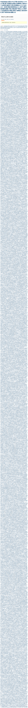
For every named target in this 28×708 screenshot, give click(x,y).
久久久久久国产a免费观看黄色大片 (18, 673)
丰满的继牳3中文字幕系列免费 (20, 307)
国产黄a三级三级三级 (4, 317)
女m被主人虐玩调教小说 (23, 152)
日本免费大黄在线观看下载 (4, 602)
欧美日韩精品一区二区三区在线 (17, 225)
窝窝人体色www (21, 655)
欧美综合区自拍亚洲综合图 (17, 315)
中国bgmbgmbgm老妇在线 (8, 173)
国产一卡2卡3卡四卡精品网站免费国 (6, 39)
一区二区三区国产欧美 (15, 671)
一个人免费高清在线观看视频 (9, 42)
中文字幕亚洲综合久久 (12, 499)
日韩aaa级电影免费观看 (14, 391)
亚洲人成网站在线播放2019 (19, 506)
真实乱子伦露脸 (11, 232)
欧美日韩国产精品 (14, 46)
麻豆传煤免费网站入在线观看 (12, 429)
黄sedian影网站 (18, 686)
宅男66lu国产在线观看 (13, 170)
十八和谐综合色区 (9, 538)
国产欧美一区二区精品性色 (20, 97)
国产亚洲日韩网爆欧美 (8, 47)
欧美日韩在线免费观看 (23, 116)
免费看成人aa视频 (16, 519)
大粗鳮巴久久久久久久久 (20, 349)
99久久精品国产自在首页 (21, 702)
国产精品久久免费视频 (21, 120)
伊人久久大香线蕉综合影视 (21, 267)
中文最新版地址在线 (23, 264)
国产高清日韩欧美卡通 (5, 83)
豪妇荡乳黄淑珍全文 (18, 202)
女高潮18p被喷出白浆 (23, 139)
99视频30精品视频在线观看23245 (14, 209)
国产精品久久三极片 (24, 686)
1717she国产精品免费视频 (11, 447)
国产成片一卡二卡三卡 (3, 678)
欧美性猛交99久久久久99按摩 (17, 140)
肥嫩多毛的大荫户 (8, 399)
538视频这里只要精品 (8, 57)
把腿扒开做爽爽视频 (12, 52)
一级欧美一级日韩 (5, 334)
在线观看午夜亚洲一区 (12, 307)
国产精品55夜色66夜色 (6, 679)
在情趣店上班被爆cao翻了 (7, 192)
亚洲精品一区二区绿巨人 (20, 376)
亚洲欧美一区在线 (8, 360)
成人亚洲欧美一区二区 (19, 338)
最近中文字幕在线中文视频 (18, 256)
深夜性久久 (13, 560)
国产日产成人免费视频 (20, 641)
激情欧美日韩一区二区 (3, 363)
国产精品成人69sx (7, 326)
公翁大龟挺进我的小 (14, 667)
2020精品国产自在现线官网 (20, 359)
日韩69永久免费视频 (4, 443)
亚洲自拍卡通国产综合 (11, 606)
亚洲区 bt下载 (21, 55)
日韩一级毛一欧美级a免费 (5, 141)
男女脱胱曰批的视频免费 (15, 134)
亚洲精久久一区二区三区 (15, 114)
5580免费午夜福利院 (13, 195)
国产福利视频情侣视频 (17, 350)
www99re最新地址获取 (14, 590)
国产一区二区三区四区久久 (5, 563)
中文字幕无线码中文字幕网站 (6, 638)
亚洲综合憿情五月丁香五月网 (11, 506)
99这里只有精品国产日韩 (14, 581)
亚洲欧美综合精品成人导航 (23, 587)
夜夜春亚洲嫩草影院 (11, 317)
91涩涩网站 (25, 323)
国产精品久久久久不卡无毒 (8, 453)
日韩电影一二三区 (18, 240)
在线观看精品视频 (14, 424)
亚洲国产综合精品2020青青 (11, 389)
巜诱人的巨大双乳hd (11, 353)
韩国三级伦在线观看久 (21, 128)
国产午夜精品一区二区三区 (7, 314)
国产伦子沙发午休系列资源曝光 (10, 248)
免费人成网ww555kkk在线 (8, 122)
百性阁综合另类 (3, 316)
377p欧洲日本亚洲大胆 (23, 43)
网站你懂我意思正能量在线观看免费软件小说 (12, 707)
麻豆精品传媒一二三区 (16, 599)
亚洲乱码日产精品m (6, 267)
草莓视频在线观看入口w (12, 374)
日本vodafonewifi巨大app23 (20, 345)
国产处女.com (7, 179)
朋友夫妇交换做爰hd (12, 520)
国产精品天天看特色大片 (7, 566)
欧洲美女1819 (6, 574)
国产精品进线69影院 (14, 610)
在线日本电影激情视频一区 (14, 339)
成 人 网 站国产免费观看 (23, 147)
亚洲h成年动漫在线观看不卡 (15, 280)
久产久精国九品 (24, 650)
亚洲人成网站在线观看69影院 (4, 49)
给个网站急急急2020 (19, 495)
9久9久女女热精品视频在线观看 (9, 533)
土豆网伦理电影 (7, 214)
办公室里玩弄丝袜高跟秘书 (16, 633)
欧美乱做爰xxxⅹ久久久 (10, 210)
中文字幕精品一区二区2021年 (18, 426)
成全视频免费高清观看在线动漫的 (6, 149)
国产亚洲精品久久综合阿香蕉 (9, 467)
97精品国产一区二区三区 (6, 146)
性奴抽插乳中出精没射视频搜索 (12, 251)
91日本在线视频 (4, 247)
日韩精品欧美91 (16, 344)
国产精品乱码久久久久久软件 (9, 152)
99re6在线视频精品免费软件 (11, 333)
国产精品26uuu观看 (16, 152)
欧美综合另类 (12, 127)
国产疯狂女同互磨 (16, 403)
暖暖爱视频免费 (6, 702)
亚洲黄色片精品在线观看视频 (14, 181)
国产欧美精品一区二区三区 (14, 72)
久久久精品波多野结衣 (5, 403)
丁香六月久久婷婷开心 (15, 122)
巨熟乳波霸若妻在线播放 (5, 38)
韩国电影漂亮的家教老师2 (11, 354)
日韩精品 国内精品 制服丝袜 (4, 437)
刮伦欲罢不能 (22, 177)
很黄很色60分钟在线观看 (12, 186)
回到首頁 (12, 19)
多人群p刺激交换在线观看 (10, 34)
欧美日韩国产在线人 (16, 241)
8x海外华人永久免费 (8, 427)
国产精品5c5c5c (17, 384)
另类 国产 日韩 (16, 596)
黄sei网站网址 (16, 458)
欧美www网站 (17, 597)
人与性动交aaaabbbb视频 (21, 667)
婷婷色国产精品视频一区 (7, 66)
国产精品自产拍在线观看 (16, 316)
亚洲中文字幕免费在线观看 (12, 529)
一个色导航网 (7, 491)
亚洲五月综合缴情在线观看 (15, 242)
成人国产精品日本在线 (11, 586)
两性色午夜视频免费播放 (22, 600)
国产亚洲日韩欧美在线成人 (8, 361)
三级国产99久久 (13, 411)
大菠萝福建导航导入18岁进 (18, 613)
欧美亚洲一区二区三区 (6, 462)
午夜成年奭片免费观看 (6, 261)
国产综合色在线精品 (24, 462)
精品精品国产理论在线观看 (19, 394)
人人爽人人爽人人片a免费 (16, 276)
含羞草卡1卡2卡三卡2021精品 (14, 704)
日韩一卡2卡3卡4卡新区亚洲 (16, 436)
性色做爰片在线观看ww (5, 176)
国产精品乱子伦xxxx (24, 268)
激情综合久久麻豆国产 (4, 455)
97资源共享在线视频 (20, 688)
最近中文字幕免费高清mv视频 (8, 116)
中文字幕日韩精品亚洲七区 (23, 431)
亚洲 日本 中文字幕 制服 (13, 81)
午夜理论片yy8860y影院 (14, 372)
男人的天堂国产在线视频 (15, 213)
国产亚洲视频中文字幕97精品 (15, 360)
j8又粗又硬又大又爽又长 (8, 523)
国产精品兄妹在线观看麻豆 (20, 326)
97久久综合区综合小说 (13, 468)
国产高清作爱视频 (23, 354)
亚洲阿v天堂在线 (2, 148)
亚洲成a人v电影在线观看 (8, 329)
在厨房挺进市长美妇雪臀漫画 (10, 384)
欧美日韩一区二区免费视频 (7, 391)
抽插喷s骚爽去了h (19, 86)
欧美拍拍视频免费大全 (17, 264)
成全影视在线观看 (7, 274)
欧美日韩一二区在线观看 (21, 312)
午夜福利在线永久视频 (22, 114)
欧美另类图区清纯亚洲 (23, 361)
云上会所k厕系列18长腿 (10, 609)
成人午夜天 (3, 604)
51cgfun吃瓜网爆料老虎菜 (20, 544)
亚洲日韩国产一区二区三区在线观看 (10, 377)
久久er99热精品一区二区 (19, 632)
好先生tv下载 (7, 502)
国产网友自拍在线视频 (23, 502)
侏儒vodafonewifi (17, 321)
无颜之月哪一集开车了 (18, 371)
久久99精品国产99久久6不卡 (22, 585)
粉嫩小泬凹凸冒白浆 (17, 43)
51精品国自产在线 (9, 166)
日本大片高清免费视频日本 (19, 588)
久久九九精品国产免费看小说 (7, 655)
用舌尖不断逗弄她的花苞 (7, 642)
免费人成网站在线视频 (13, 197)
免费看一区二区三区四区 (12, 199)
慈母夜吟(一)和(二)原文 (17, 509)
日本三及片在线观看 (11, 480)
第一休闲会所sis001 (5, 302)
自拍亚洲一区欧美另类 (8, 677)
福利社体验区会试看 (8, 281)
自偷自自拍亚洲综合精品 (16, 139)
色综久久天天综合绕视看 (21, 110)
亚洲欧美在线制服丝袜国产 (19, 171)
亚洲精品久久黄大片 (23, 70)
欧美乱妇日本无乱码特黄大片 (21, 508)
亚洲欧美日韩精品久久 (7, 470)
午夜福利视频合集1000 (11, 106)
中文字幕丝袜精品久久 (13, 647)
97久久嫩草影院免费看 (12, 691)
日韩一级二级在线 (10, 532)
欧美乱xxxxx (18, 269)
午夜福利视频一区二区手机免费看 (22, 31)
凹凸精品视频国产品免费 (17, 259)
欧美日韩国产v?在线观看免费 (6, 544)
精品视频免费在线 (5, 657)
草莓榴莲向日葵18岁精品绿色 (20, 346)
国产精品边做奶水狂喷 (18, 302)
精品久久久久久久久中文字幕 (19, 465)
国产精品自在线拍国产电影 (9, 530)
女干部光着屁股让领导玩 (13, 397)
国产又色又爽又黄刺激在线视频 (19, 71)
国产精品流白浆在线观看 (12, 349)
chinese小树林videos (19, 324)
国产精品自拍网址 (19, 565)
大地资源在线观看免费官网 (19, 286)
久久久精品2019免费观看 (5, 199)
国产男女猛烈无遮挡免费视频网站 (11, 439)
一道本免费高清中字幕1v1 (12, 502)
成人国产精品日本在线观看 (22, 39)
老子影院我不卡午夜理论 (22, 156)
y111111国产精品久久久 (3, 249)
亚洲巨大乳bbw (5, 272)
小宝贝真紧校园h (22, 681)
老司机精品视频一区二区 (7, 496)
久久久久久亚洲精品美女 (21, 214)
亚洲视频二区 (19, 429)
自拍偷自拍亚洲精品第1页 (4, 586)
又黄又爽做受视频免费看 (10, 644)
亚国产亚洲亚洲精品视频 (20, 529)
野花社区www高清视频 (21, 477)
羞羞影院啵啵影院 (17, 151)
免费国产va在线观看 (8, 703)
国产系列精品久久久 (3, 269)
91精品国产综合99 (18, 65)
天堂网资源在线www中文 (7, 485)
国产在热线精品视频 (9, 140)
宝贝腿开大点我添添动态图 (17, 98)
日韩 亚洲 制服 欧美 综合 (7, 510)
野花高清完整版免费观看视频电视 (9, 547)
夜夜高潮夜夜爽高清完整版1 (13, 40)
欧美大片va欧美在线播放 (13, 78)
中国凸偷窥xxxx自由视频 (17, 73)
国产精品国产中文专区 (22, 356)
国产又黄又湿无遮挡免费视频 (4, 230)
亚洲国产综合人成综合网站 (19, 288)
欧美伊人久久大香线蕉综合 (19, 334)
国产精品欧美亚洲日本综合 (19, 385)
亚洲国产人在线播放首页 (16, 528)
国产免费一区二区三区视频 (13, 176)
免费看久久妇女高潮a (6, 87)
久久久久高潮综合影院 (20, 629)
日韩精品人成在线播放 (6, 97)
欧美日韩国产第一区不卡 (5, 252)
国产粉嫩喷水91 (21, 106)
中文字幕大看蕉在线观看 (19, 123)
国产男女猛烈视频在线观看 (10, 289)
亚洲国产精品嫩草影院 (12, 694)
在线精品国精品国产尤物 (6, 652)
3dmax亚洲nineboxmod (22, 122)
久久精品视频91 (8, 667)
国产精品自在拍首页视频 (6, 266)
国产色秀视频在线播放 (18, 560)
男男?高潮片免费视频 (19, 696)
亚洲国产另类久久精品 (18, 76)
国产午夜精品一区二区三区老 (18, 125)
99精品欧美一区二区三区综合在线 (8, 138)
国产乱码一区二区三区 (7, 118)
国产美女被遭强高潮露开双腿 (19, 364)
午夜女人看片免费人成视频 (22, 583)
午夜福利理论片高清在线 (8, 164)
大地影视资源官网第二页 (19, 62)
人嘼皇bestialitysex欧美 (20, 40)
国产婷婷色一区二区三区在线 (17, 138)
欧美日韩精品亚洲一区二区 (11, 182)
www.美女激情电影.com (8, 130)
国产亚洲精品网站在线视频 (14, 387)
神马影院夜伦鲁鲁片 (14, 313)
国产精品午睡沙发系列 (6, 571)
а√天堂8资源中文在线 (18, 184)
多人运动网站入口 (8, 626)
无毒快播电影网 (13, 449)
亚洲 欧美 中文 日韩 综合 (20, 374)
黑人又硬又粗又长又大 (12, 401)
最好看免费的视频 (7, 309)
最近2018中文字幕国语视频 (20, 694)
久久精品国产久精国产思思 (6, 536)
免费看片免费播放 (6, 328)
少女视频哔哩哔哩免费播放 (10, 426)
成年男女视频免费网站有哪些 (19, 233)
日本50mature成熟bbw (11, 446)
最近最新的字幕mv (3, 567)
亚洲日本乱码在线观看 (22, 563)
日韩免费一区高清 (4, 352)
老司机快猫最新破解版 (7, 124)
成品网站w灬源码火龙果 (6, 477)
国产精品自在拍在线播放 (5, 312)
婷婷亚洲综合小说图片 (18, 670)
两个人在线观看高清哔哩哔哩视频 (18, 412)
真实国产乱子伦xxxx (21, 382)
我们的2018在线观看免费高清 (11, 338)
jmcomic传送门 (15, 247)
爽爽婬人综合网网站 (13, 549)
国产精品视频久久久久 (4, 351)
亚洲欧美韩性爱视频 (20, 675)
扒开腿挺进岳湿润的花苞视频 (14, 460)
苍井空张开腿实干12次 (22, 510)
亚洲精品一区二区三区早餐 (12, 65)
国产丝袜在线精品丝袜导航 (18, 567)
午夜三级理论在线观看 (16, 490)
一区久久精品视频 (8, 508)
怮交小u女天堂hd (22, 249)
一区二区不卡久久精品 (14, 388)
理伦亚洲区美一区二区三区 (23, 109)
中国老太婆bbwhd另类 (23, 515)
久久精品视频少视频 (20, 272)
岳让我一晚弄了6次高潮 (18, 475)
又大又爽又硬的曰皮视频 (4, 235)
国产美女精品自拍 (11, 49)
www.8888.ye (6, 145)
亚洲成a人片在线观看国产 (9, 258)
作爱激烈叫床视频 (7, 466)
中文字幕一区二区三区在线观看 (16, 464)
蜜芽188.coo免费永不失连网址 (20, 74)
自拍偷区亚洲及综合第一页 (15, 290)
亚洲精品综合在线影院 (12, 461)
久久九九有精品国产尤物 (9, 689)
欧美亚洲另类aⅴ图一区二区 (21, 424)
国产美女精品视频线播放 (10, 88)
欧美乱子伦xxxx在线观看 (6, 382)
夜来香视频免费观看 (18, 608)
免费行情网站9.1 (19, 369)
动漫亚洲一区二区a (13, 648)
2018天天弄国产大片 (23, 63)
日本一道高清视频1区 (20, 94)
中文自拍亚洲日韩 (14, 129)
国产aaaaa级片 (11, 403)
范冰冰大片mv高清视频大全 (18, 322)
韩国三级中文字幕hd (3, 568)
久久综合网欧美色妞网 (18, 657)
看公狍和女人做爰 (17, 433)
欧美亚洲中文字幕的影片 (13, 87)
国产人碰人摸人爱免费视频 (6, 170)
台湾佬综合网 (22, 599)
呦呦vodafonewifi (7, 325)
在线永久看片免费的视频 (22, 118)
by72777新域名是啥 (12, 261)
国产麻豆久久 (6, 76)
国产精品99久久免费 (3, 588)
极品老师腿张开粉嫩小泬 (22, 285)
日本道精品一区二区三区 (8, 67)
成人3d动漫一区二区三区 (15, 684)
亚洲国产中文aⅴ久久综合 (17, 627)
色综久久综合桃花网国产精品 (22, 400)
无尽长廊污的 (24, 668)
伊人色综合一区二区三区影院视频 (13, 527)
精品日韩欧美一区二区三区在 (13, 206)
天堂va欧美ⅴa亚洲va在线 (5, 520)
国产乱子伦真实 (7, 516)
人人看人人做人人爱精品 (19, 669)
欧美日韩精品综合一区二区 (15, 66)
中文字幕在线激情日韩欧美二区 (22, 155)
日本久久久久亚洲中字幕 (12, 223)
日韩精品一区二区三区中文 (9, 133)
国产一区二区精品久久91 (7, 346)
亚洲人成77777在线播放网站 (4, 546)
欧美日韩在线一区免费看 (19, 330)
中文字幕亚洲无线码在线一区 (22, 503)
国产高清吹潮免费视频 (19, 473)
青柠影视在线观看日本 (10, 222)
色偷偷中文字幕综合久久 (13, 425)
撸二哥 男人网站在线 (9, 147)
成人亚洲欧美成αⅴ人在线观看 (16, 379)
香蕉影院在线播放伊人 (13, 108)
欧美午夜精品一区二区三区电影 (12, 551)
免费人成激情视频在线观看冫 (16, 212)
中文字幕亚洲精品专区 (17, 53)
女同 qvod (4, 475)
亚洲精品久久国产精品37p (16, 63)
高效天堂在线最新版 (17, 562)
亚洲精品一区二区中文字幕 (13, 376)
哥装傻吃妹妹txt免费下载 (22, 604)
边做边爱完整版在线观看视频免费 (7, 684)
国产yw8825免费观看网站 (5, 499)
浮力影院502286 (5, 94)
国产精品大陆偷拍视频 (14, 57)
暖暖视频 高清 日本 (4, 599)
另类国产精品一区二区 (3, 156)
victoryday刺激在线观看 (3, 590)
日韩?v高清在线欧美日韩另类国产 (10, 465)
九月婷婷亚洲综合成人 (20, 513)
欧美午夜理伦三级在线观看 (20, 628)
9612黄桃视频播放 (23, 257)
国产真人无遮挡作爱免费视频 (4, 218)
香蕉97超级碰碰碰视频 (12, 546)
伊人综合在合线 (10, 96)
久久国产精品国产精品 (13, 629)
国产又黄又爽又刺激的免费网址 (8, 139)
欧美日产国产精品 (8, 400)
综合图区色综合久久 (16, 701)
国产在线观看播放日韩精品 (13, 267)
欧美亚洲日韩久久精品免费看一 (5, 367)
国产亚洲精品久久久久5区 (18, 680)
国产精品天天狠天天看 (21, 72)
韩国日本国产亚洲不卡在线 (10, 582)
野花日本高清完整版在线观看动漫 (12, 215)
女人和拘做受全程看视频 (16, 545)
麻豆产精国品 (9, 624)
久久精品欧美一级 (15, 423)
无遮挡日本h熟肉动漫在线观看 (13, 230)
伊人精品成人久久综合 (6, 171)
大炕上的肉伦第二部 (16, 150)
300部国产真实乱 (18, 449)
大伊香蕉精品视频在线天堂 (23, 320)
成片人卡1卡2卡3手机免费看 (11, 588)
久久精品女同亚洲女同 (7, 58)
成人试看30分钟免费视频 (19, 75)
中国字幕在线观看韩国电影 (9, 148)
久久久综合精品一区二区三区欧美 (7, 241)
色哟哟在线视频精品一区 (22, 314)
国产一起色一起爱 (17, 405)
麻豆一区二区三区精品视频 (11, 637)
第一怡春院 (11, 698)
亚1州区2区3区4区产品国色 (16, 271)
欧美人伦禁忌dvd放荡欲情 (12, 183)
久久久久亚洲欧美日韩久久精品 (17, 534)
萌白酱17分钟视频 (16, 609)
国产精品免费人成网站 (7, 388)
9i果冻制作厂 (21, 66)
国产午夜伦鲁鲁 (3, 295)
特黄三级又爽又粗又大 (16, 116)
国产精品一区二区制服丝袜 (8, 213)
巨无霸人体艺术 (11, 577)
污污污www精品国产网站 (23, 540)
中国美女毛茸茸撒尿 (7, 201)
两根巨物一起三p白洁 (8, 226)
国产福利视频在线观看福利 (11, 288)
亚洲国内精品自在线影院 (8, 150)
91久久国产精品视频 (10, 247)
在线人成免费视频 (7, 72)
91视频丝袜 (3, 143)
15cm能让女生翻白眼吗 (15, 166)
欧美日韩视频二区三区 (17, 153)
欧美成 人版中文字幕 (16, 497)
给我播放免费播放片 (8, 278)
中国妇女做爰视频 (8, 242)
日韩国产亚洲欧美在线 (18, 454)
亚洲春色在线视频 (4, 554)
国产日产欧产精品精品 (19, 592)
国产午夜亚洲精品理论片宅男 (22, 618)
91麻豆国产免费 (19, 99)
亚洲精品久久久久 (7, 127)
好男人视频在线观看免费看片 (9, 683)
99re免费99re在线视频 (17, 278)
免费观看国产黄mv (19, 647)
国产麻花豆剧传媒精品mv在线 (17, 523)
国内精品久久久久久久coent (10, 79)
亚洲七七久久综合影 (15, 226)
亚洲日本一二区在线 (17, 363)
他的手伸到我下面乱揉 (13, 516)
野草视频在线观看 (16, 395)
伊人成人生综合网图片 (17, 145)
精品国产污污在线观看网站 (14, 44)
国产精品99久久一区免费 (4, 32)
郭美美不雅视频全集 (14, 220)
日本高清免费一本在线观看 (12, 479)
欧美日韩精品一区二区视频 (13, 214)
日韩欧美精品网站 (7, 572)
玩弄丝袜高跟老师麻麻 (9, 295)
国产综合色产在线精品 (12, 437)
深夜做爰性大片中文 (20, 197)
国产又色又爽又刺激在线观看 (16, 677)
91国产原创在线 (20, 336)
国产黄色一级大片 (15, 109)
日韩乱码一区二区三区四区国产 (11, 623)
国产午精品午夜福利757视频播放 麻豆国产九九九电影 (13, 525)
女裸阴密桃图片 (16, 659)
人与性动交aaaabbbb (17, 353)
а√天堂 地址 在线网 (13, 463)
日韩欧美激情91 (9, 212)
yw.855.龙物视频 (5, 407)
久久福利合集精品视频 (7, 411)
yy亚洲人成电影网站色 (15, 511)
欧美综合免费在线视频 (3, 394)
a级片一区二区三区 (14, 653)
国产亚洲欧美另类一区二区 (5, 178)
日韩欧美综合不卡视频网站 (10, 246)
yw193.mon (10, 180)
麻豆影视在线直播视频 (9, 375)
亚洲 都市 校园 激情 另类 (6, 339)
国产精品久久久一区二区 (11, 371)
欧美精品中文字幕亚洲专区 (11, 216)
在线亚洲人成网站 (17, 578)
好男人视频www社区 (16, 693)
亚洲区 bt (16, 484)
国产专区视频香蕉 (19, 602)
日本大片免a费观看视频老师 (17, 521)
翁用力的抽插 (16, 143)
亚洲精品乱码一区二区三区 (10, 381)
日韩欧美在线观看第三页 (16, 107)
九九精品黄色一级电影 (3, 189)
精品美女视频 (19, 144)
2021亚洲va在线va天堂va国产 (20, 622)
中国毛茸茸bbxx (14, 298)
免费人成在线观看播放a (22, 266)
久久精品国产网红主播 (23, 514)
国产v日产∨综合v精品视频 (14, 572)
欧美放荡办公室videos (22, 180)
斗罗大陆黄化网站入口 (7, 591)
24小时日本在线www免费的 (10, 219)
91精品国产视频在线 (4, 645)
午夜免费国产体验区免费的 (8, 169)
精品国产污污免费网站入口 (13, 297)
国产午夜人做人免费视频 (20, 56)
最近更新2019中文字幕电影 (17, 304)
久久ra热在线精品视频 (24, 98)
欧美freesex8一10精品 (9, 365)
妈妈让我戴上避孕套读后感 (6, 279)
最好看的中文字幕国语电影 (22, 85)
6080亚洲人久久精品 (13, 89)
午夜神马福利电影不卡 (13, 217)
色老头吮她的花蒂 (16, 573)
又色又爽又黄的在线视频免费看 (20, 135)
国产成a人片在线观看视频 (8, 438)
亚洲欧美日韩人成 (6, 349)
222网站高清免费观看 (9, 415)
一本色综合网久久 (5, 483)
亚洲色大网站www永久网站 (9, 596)
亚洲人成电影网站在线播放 (11, 82)
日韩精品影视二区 (17, 645)
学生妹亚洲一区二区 (21, 388)
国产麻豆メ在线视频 (20, 630)
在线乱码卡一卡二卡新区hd (6, 197)
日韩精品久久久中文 (21, 452)
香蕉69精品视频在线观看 (10, 494)
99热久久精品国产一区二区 (6, 549)
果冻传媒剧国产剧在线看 (4, 432)
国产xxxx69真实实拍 (12, 526)
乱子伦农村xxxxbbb (18, 636)
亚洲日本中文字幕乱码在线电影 (6, 635)
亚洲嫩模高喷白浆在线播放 (8, 545)
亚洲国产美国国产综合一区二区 (9, 125)
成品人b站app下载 (24, 608)
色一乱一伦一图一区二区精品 (18, 341)
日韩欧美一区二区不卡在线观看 (17, 300)
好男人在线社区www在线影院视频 (15, 681)
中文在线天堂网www (19, 461)
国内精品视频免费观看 (7, 473)
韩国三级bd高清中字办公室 (12, 351)
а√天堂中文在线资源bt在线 (12, 254)
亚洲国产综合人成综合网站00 (9, 562)
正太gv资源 (9, 272)
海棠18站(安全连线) (14, 513)
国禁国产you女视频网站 (22, 134)
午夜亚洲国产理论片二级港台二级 (12, 619)
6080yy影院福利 (14, 149)
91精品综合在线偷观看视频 (16, 515)
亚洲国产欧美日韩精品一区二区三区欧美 (21, 574)
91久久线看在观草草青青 (7, 303)
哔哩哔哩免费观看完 (14, 273)
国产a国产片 (22, 321)
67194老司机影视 (9, 431)
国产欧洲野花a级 (11, 631)
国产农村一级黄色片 (11, 483)
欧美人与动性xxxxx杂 (24, 582)
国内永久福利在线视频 (17, 683)
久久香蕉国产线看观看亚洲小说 (9, 659)
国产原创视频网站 (19, 170)
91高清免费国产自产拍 (3, 598)
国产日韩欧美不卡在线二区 (9, 159)
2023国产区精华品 (6, 245)
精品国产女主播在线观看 (20, 196)
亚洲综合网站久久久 (11, 405)
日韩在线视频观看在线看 (19, 211)
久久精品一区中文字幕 (12, 569)
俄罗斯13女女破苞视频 (22, 460)
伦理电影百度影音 (12, 330)
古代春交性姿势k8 (20, 524)
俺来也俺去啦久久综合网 (13, 174)
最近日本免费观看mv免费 (11, 636)
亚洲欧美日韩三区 (24, 526)
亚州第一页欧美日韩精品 (14, 638)
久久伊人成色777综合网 (11, 595)
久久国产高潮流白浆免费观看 (21, 556)
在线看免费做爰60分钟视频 (12, 86)
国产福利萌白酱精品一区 (4, 96)
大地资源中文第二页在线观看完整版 (7, 287)
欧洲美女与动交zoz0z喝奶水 (9, 187)
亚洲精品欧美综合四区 (21, 531)
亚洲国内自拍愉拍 (17, 354)
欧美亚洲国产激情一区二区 (8, 534)
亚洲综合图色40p (5, 327)
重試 (5, 19)
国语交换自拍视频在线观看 (10, 350)
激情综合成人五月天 (18, 418)
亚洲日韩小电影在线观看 (18, 446)
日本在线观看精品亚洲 (21, 168)
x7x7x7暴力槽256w (24, 291)
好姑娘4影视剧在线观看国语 (21, 706)
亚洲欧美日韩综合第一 (23, 483)
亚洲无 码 (18, 502)
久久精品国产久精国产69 (20, 160)
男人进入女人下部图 (20, 207)
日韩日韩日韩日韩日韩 (5, 232)
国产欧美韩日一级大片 (14, 485)
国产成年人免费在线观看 (16, 48)
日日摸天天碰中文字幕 (16, 294)
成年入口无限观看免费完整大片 (9, 322)
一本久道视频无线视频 (21, 674)
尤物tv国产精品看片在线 (23, 222)
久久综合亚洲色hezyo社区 (18, 219)
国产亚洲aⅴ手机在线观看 (17, 317)
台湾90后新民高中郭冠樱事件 (13, 498)
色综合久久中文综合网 (16, 295)
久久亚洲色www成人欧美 (21, 596)
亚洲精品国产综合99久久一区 (21, 561)
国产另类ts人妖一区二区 (15, 105)
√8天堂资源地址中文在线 (4, 106)
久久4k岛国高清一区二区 (12, 444)
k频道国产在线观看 (14, 508)
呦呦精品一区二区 (20, 407)
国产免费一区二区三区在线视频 (11, 269)
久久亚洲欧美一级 (21, 47)
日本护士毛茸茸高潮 (15, 39)
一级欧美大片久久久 (19, 358)
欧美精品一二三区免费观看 (10, 519)
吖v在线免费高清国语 (6, 374)
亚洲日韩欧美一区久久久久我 (19, 117)
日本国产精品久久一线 (19, 182)
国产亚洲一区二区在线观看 (20, 623)
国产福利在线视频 (18, 218)
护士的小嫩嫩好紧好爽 (11, 103)
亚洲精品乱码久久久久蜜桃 (4, 223)
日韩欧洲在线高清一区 (16, 365)
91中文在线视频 (25, 567)
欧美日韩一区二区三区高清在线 (18, 224)
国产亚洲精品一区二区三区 (23, 290)
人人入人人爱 (21, 626)
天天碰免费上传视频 (21, 505)
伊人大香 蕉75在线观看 (22, 659)
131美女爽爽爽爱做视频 (6, 408)
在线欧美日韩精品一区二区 (19, 411)
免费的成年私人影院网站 (21, 456)
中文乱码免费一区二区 (8, 580)
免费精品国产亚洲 (8, 449)
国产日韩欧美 (11, 243)
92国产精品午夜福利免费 (4, 343)
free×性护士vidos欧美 (23, 316)
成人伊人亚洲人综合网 (22, 403)
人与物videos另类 (24, 317)
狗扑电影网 (9, 249)
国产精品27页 (9, 503)
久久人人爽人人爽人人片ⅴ (14, 466)
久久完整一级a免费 (22, 621)
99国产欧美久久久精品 (14, 399)
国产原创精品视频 (6, 647)
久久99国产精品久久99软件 (17, 258)
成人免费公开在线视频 (21, 91)
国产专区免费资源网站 (19, 223)
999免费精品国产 (19, 183)
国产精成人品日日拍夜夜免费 (7, 305)
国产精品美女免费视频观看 (12, 94)
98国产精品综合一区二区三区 (19, 49)
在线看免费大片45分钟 (24, 250)
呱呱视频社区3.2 (5, 430)
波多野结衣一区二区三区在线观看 (10, 231)
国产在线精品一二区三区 (7, 168)
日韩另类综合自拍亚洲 (10, 194)
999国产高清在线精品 (6, 55)
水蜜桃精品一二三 (14, 658)
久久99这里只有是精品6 (19, 261)
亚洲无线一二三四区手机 (5, 195)
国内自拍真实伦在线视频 (21, 635)
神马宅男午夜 (9, 283)
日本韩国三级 (19, 571)
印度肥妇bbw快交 (4, 637)
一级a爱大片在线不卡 (17, 222)
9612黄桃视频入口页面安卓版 (18, 348)
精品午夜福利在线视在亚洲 (22, 303)
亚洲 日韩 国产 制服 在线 (9, 559)
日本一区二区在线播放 (15, 188)
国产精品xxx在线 (24, 613)
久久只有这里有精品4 (14, 642)
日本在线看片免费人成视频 (18, 60)
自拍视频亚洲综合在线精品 (8, 63)
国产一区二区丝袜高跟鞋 (4, 484)
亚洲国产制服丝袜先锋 (13, 541)
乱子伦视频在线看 (24, 154)
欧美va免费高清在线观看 (21, 127)
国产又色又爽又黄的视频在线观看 (7, 276)
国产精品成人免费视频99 (13, 154)
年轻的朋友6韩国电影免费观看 (4, 541)
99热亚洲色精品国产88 (19, 598)
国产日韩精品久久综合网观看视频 (15, 408)
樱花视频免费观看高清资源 (17, 393)
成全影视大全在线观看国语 (7, 555)
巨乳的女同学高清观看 (9, 238)
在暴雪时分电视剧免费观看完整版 (22, 217)
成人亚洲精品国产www (4, 406)
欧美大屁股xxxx (14, 346)
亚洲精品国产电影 (14, 293)
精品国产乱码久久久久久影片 (14, 336)
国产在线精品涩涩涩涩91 (15, 169)
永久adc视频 (15, 605)
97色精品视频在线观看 (20, 298)
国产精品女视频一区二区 (5, 89)
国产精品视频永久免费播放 (13, 190)
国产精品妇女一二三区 (23, 48)
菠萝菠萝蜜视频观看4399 (11, 151)
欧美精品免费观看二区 (13, 700)
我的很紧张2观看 (12, 171)
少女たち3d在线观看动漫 (17, 420)
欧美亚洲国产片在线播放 (14, 626)
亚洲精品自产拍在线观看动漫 (20, 541)
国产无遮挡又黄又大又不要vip (17, 689)
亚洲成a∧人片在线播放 (9, 452)
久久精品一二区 (12, 670)
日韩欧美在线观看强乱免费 (18, 494)
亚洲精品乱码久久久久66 (9, 264)
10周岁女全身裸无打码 (19, 482)
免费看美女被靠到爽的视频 (15, 101)
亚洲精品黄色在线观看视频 (11, 386)
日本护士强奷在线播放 (10, 73)
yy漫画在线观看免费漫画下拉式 (10, 202)
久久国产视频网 (12, 442)
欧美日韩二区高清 (22, 413)
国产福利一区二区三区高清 (14, 279)
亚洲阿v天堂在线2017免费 (12, 602)
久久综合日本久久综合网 (20, 535)
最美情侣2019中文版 (16, 488)
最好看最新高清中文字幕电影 (11, 669)
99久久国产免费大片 (11, 364)
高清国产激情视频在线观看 (4, 99)
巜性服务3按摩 (7, 45)
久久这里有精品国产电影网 (7, 320)
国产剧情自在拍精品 (22, 453)
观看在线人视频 (21, 357)
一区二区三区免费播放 (20, 493)
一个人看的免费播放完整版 (18, 381)
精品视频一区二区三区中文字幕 (9, 268)
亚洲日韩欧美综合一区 (10, 292)
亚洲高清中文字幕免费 (9, 673)
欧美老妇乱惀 (3, 158)
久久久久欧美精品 (23, 282)
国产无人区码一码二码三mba (18, 455)
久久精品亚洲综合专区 (18, 291)
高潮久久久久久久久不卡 (19, 504)
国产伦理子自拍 (13, 592)
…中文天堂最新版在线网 (18, 246)
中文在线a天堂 (4, 73)
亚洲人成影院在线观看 (9, 299)
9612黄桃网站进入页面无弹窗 (15, 514)
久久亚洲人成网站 (9, 413)
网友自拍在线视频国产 (15, 303)
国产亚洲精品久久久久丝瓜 (6, 664)
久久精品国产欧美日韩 (5, 498)
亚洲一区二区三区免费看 (13, 652)
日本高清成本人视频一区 (8, 695)
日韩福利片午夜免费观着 (17, 282)
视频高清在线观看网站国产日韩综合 (13, 634)
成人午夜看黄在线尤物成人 (22, 572)
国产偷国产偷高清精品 (17, 644)
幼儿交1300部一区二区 (22, 671)
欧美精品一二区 (23, 464)
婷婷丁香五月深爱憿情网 (16, 263)
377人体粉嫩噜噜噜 (24, 478)
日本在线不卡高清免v (13, 340)
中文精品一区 (11, 605)
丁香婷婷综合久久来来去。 (5, 704)
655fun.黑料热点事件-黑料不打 (4, 174)
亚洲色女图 (5, 431)
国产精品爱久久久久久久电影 (10, 650)
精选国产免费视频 (14, 68)
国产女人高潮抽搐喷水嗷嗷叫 (10, 191)
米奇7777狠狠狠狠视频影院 (19, 377)
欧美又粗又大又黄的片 (17, 36)
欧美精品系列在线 (10, 583)
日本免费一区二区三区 (7, 372)
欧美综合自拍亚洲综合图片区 (18, 187)
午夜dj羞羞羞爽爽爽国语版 (23, 601)
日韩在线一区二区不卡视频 (6, 639)
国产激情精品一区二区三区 (15, 591)
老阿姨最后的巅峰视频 (11, 334)
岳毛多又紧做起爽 (8, 273)
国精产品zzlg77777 (6, 297)
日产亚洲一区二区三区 (22, 310)
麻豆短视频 (5, 60)
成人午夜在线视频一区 (16, 665)
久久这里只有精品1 (3, 255)
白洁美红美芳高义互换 (12, 262)
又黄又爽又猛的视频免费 (17, 430)
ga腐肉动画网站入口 (6, 80)
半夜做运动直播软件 (8, 134)
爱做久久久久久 (11, 141)
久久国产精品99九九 (7, 163)
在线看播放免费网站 (4, 151)
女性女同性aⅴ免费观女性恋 (18, 45)
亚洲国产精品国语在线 (15, 180)
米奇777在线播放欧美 (21, 313)
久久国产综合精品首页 (11, 41)
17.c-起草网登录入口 (20, 516)
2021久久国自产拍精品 (14, 503)
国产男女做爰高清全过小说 (15, 249)
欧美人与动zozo (16, 232)
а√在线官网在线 (20, 530)
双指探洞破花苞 (16, 236)
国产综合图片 (5, 447)
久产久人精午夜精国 (12, 286)
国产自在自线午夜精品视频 (19, 79)
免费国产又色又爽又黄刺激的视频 (22, 163)
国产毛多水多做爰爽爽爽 (9, 542)
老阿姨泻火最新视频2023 (10, 539)
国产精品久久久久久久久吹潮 (16, 130)
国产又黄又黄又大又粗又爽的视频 (15, 37)
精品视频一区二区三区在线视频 (11, 211)
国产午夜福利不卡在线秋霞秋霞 (18, 459)
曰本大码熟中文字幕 (16, 357)
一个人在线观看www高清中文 (11, 308)
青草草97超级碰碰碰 (6, 56)
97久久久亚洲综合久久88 (17, 111)
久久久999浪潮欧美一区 (4, 529)
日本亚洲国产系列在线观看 (4, 237)
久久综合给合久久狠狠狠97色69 (5, 91)
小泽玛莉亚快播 (9, 668)
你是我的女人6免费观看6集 (7, 658)
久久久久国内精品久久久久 (19, 492)
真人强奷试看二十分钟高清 (5, 340)
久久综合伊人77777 (5, 603)
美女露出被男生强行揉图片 (14, 676)
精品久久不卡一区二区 (23, 102)
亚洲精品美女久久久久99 (12, 135)
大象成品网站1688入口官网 (17, 260)
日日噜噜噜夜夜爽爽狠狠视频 (14, 55)
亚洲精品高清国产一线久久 (7, 105)
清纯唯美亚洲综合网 (8, 392)
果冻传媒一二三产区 (14, 400)
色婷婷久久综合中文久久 (11, 233)
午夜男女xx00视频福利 (5, 190)
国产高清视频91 (3, 539)
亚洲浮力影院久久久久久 (5, 144)
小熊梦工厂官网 (22, 107)
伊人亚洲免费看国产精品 (9, 255)
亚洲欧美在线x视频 (10, 352)
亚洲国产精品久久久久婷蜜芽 (12, 702)
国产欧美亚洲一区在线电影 (15, 587)
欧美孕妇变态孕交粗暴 (20, 228)
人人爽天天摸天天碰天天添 (22, 469)
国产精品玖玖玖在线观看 (18, 333)
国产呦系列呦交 (21, 634)
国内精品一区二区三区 (23, 50)
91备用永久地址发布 (21, 485)
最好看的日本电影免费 (9, 161)
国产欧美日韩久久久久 (23, 545)
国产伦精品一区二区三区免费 (13, 110)
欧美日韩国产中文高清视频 (12, 622)
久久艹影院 (24, 60)
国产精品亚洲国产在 (14, 124)
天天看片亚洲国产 (13, 544)
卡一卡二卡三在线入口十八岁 (11, 189)
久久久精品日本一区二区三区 (4, 286)
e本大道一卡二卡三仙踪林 (18, 175)
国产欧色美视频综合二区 (19, 616)
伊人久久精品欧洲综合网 (4, 479)
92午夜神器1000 (4, 699)
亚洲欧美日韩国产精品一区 (22, 61)
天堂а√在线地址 (5, 446)
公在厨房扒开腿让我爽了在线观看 (21, 254)
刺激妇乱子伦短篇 (8, 129)
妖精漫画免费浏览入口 (18, 231)
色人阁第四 (6, 662)
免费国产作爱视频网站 (13, 56)
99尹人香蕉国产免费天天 (5, 52)
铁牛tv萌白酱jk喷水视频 (6, 535)
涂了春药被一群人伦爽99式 (7, 464)
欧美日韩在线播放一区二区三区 (5, 463)
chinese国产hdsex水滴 (13, 664)
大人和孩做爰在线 (7, 132)
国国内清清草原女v (4, 386)
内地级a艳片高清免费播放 (23, 532)
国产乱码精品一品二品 (11, 657)
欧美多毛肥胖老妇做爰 (23, 436)
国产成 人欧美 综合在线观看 (17, 396)
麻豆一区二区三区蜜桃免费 (7, 101)
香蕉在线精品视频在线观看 (21, 46)
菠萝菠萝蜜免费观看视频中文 (17, 432)
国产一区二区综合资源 (13, 252)
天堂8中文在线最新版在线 (13, 312)
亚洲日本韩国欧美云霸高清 (23, 280)
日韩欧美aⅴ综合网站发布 (5, 207)
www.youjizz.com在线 (19, 335)
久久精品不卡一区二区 (18, 660)
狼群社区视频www (13, 686)
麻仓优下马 (19, 206)
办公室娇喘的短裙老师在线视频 (10, 345)
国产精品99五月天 (17, 442)
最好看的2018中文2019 (5, 461)
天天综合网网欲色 (4, 501)
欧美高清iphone (15, 128)
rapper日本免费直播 (8, 114)
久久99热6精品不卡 (4, 385)
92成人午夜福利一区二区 (10, 259)
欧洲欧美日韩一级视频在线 (8, 524)
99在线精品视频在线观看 (7, 592)
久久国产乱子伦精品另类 (7, 46)
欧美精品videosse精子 (22, 166)
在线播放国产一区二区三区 (8, 271)
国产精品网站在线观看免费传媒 (21, 438)
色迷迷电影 (16, 382)
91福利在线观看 (15, 452)
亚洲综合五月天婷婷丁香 (10, 344)
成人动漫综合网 (10, 528)
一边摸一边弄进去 (17, 483)
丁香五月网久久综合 (21, 230)
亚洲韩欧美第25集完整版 (19, 499)
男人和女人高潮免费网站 (14, 120)
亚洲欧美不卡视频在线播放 (15, 621)
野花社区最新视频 (22, 318)
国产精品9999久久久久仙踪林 (19, 447)
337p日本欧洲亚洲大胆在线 (20, 568)
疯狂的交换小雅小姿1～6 (10, 137)
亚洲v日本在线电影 (18, 248)
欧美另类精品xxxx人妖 (9, 107)
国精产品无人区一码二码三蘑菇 (11, 324)
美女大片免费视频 (13, 326)
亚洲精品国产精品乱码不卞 (10, 143)
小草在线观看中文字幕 (8, 560)
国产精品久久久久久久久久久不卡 (14, 370)
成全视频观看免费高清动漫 (22, 226)
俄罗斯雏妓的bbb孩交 (15, 173)
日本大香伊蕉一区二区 (18, 650)
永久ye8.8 (2, 159)
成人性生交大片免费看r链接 (9, 423)
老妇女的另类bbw (10, 432)
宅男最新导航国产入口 (16, 161)
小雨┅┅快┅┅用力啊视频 (5, 608)
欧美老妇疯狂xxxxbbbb (22, 241)
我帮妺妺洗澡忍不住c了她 (18, 194)
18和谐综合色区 (7, 108)
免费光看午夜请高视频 (18, 526)
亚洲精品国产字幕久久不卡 (14, 600)
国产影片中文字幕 (20, 466)
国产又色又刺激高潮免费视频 (23, 236)
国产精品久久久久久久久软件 (9, 627)
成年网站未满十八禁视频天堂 (13, 165)
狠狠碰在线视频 (19, 664)
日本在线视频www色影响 (5, 434)
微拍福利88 (24, 224)
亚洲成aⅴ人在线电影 (13, 495)
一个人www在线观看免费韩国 (21, 297)
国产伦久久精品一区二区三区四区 (16, 192)
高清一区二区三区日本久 (13, 477)
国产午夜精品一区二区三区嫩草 (10, 75)
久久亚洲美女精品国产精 (12, 421)
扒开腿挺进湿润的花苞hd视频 (22, 566)
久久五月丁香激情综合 (13, 696)
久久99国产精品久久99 (21, 387)
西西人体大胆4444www (7, 84)
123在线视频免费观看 (4, 488)
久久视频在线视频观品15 (21, 380)
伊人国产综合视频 (3, 77)
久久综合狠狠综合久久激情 (13, 688)
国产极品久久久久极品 (20, 392)
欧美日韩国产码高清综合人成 (22, 398)
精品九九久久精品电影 (18, 637)
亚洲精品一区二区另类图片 (14, 61)
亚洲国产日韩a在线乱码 (18, 443)
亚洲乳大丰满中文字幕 (3, 354)
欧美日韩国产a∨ (18, 654)
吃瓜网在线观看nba (4, 194)
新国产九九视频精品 (15, 415)
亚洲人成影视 (2, 164)
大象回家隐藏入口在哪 (20, 108)
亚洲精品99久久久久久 (5, 605)
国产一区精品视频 (9, 398)
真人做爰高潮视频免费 (20, 129)
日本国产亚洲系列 (7, 493)
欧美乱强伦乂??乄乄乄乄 (19, 186)
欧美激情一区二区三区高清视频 (20, 520)
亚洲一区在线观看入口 (4, 186)
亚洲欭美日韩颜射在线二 (16, 177)
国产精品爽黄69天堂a (11, 574)
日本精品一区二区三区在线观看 (8, 185)
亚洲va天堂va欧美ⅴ (24, 76)
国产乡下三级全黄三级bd (18, 434)
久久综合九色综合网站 (19, 89)
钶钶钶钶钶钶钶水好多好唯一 (16, 428)
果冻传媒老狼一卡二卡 (19, 691)
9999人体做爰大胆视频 (10, 420)
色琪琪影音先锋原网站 (5, 35)
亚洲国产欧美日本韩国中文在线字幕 (15, 639)
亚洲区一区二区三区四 (15, 672)
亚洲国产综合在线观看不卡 (16, 413)
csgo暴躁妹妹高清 (23, 255)
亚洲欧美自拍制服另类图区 (7, 514)
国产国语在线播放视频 (15, 604)
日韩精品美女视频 (4, 644)
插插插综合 (22, 389)
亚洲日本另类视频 (23, 263)
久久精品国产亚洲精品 (6, 253)
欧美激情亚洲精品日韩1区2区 (12, 343)
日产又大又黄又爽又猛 (8, 505)
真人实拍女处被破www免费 (21, 176)
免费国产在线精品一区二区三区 (6, 160)
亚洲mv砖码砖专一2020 (13, 309)
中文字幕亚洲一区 (24, 210)
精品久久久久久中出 (7, 460)
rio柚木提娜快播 (16, 310)
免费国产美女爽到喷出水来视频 (17, 611)
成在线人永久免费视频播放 (9, 282)
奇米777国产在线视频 (20, 658)
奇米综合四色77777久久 (20, 273)
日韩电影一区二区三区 (4, 417)
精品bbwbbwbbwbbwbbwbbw (8, 98)
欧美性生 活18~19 (11, 557)
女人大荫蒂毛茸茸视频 (22, 423)
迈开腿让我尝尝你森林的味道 (13, 407)
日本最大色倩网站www (21, 274)
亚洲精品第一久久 (11, 83)
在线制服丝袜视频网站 (11, 302)
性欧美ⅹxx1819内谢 (11, 455)
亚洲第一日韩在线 (20, 399)
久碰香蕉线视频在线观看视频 (18, 559)
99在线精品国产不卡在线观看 (13, 99)
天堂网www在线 (7, 425)
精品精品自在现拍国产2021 (19, 308)
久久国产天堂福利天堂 (17, 537)
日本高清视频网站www (17, 255)
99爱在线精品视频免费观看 (15, 470)
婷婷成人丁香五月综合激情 (12, 119)
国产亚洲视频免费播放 (17, 34)
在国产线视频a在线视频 (7, 672)
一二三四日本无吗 (19, 536)
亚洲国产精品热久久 (23, 705)
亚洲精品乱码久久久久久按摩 (11, 62)
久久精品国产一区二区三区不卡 (10, 475)
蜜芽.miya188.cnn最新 (13, 493)
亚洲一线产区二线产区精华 (20, 149)
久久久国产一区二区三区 (20, 439)
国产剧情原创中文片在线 (5, 330)
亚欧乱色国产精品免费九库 (14, 564)
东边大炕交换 (10, 237)
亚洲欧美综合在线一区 (22, 550)
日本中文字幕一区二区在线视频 (22, 247)
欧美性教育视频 (19, 668)
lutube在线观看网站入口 (15, 453)
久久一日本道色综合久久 (22, 101)
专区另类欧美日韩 (14, 524)
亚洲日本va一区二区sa (18, 478)
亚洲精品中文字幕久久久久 (12, 406)
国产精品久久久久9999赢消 (4, 183)
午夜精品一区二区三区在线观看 (9, 416)
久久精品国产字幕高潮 (21, 143)
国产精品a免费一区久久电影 (9, 109)
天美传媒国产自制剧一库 (20, 124)
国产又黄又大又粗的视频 (7, 663)
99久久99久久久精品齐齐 (12, 489)
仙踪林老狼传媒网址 (11, 430)
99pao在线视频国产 (19, 119)
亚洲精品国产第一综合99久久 (11, 123)
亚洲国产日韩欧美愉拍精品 (5, 209)
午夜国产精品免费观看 (15, 47)
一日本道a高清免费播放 (3, 583)
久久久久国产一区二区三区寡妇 (17, 390)
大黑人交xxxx (6, 457)
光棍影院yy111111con (13, 74)
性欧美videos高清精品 (10, 43)
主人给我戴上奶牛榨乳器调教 (18, 42)
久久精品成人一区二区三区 (7, 674)
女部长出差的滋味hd (17, 518)
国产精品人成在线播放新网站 (9, 53)
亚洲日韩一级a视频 (5, 65)
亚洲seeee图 (6, 617)
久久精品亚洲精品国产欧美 (7, 436)
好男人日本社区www (4, 420)
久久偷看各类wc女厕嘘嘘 (13, 91)
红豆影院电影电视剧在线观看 (19, 362)
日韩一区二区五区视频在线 (23, 188)
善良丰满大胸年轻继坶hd (20, 489)
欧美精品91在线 (5, 480)
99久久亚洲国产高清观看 (13, 80)
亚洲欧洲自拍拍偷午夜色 (11, 240)
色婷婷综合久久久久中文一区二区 (14, 441)
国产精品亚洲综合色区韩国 (17, 32)
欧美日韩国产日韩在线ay (21, 325)
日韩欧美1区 (17, 52)
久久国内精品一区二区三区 (11, 410)
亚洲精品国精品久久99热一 (11, 291)
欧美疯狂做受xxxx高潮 (21, 44)
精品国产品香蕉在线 (12, 178)
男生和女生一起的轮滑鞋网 (21, 201)
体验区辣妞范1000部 (14, 427)
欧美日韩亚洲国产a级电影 (5, 631)
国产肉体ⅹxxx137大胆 (16, 540)
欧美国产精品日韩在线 (6, 681)
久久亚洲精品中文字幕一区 (11, 394)
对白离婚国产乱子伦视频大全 (7, 356)
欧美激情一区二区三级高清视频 (5, 31)
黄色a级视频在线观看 (5, 691)
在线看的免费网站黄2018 (7, 285)
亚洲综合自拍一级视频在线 (22, 58)
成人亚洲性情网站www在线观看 (11, 614)
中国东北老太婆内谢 (9, 585)
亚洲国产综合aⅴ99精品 (12, 504)
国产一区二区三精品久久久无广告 (20, 569)
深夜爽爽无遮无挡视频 (8, 313)
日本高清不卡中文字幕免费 (10, 205)
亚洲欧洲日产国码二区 (3, 292)
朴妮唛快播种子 (22, 212)
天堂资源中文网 (3, 413)
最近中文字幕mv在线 (23, 365)
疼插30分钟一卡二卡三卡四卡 (16, 695)
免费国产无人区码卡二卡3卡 (21, 648)
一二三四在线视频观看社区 (22, 676)
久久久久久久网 (2, 120)
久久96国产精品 (22, 360)
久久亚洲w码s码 (15, 583)
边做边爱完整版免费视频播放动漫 (8, 257)
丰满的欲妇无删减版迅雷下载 (5, 85)
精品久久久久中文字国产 (13, 571)
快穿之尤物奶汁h (17, 389)
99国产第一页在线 (21, 484)
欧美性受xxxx (12, 45)
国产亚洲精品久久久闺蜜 (8, 511)
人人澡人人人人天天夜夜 (14, 118)
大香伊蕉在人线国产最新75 (19, 82)
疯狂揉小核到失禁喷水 (13, 367)
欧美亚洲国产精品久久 (4, 429)
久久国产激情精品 (8, 70)
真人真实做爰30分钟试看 (17, 698)
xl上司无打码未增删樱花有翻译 (14, 563)
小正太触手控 (17, 106)
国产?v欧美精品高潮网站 (21, 190)
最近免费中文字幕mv (6, 468)
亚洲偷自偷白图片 (13, 555)
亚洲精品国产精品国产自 (18, 699)
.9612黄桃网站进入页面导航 (16, 281)
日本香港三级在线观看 (19, 614)
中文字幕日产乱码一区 (23, 677)
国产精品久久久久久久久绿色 (18, 557)
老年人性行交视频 (5, 180)
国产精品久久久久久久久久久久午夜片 (19, 533)
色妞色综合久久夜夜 (3, 211)
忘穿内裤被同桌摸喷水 (24, 633)
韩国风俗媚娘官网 (13, 250)
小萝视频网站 (20, 93)
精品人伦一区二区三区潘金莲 (17, 607)
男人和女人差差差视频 (13, 245)
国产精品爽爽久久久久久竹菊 (9, 459)
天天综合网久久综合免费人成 (10, 478)
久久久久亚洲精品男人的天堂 (12, 417)
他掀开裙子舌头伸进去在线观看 (14, 132)
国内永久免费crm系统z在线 (22, 652)
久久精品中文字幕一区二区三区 (6, 621)
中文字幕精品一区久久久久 (23, 164)
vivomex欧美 (14, 438)
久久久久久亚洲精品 (6, 196)
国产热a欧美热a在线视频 (11, 117)
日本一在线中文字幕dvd (16, 159)
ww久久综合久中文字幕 (12, 35)
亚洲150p (18, 179)
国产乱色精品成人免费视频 (19, 487)
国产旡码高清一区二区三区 (4, 110)
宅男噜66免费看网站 (10, 348)
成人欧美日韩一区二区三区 (10, 310)
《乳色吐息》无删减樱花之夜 (12, 666)
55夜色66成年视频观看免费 (14, 456)
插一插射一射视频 (24, 248)
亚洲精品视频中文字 (3, 609)
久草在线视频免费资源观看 (7, 112)
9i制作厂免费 (19, 154)
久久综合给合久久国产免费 (18, 678)
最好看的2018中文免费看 (9, 396)
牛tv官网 (13, 278)
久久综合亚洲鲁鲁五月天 (4, 527)
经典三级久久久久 (12, 435)
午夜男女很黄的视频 (14, 635)
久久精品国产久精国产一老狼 (7, 671)
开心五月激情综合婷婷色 (22, 232)
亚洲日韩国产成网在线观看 (18, 88)
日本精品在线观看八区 (22, 704)
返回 (7, 19)
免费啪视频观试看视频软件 (19, 448)
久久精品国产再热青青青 (19, 463)
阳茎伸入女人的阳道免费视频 (11, 92)
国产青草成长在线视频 (11, 448)
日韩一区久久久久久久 (10, 294)
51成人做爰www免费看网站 (18, 570)
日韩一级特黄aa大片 (12, 617)
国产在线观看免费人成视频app (18, 327)
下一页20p (16, 127)
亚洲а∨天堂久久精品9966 (23, 457)
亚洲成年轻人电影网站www (17, 467)
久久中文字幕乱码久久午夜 (10, 640)
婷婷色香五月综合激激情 (14, 566)
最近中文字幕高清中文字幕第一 (8, 412)
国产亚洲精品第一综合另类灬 (21, 605)
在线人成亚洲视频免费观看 (13, 565)
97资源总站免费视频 (3, 614)
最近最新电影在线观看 (16, 253)
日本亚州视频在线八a (17, 137)
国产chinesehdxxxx (10, 260)
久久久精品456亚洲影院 (14, 314)
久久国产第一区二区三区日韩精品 (18, 142)
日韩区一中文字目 (8, 120)
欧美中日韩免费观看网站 (15, 50)
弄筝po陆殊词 (5, 104)
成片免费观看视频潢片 (14, 58)
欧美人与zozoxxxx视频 (22, 52)
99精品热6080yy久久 (16, 133)
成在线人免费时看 (7, 630)
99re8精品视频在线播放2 (6, 250)
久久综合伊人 (9, 319)
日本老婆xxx (2, 58)
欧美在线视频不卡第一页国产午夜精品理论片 (8, 335)
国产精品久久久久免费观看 (19, 191)
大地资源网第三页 (13, 84)
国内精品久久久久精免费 (5, 421)
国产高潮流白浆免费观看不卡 (5, 44)
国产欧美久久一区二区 (22, 395)
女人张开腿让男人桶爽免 (11, 235)
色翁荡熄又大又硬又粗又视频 (5, 676)
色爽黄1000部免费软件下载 (5, 670)
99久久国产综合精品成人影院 (5, 442)
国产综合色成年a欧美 (15, 431)
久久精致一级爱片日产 (11, 603)
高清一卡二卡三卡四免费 (7, 654)
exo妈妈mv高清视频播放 (20, 666)
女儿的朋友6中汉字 (10, 612)
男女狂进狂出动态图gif (23, 132)
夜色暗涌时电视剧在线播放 (21, 444)
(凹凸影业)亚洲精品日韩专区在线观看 (20, 631)
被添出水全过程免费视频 (21, 68)
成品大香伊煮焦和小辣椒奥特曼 (11, 568)
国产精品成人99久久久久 (20, 220)
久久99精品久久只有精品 (11, 645)
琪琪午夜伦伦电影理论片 (8, 428)
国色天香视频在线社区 (17, 472)
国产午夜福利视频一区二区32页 (7, 521)
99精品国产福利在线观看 (13, 179)
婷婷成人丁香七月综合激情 (23, 609)
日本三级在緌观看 (24, 119)
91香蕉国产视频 (21, 511)
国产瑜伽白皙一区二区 (18, 103)
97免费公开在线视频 (17, 205)
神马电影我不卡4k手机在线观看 (9, 552)
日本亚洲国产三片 (13, 654)
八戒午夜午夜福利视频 (6, 387)
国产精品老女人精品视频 (5, 613)
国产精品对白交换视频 (11, 71)
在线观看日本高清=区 (15, 469)
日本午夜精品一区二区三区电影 (7, 142)
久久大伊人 (21, 67)
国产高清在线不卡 (3, 248)
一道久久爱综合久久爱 (22, 221)
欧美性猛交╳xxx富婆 (5, 526)
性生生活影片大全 (15, 287)
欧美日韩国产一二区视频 (6, 531)
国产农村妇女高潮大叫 (22, 458)
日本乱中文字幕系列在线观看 (5, 581)
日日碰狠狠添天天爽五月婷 (19, 410)
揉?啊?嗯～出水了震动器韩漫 (10, 454)
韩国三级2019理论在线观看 (7, 221)
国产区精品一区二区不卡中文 (21, 165)
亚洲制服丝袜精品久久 (8, 300)
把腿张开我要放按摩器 (6, 629)
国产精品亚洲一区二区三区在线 (22, 57)
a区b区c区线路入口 (5, 405)
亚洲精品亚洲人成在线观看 (12, 662)
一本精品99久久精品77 (18, 158)
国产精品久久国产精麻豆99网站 (18, 323)
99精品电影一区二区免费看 (22, 590)
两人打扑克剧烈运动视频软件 (16, 580)
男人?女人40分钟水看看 (4, 243)
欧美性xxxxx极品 (22, 281)
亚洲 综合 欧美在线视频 (9, 111)
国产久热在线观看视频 (12, 491)
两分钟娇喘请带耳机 (8, 515)
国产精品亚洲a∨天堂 (13, 628)
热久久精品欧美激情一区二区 (23, 105)
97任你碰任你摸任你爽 (22, 344)
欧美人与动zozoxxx (11, 175)
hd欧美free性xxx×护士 (15, 285)
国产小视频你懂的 (20, 527)
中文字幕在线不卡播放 (11, 321)
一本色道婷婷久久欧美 (17, 552)
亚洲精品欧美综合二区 (9, 357)
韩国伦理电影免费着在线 (20, 700)
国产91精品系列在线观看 (17, 643)
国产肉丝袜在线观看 (16, 601)
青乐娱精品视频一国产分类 (14, 274)
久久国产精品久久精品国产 (13, 207)
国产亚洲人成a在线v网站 (10, 256)
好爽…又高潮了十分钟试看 (21, 397)
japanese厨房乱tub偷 (7, 675)
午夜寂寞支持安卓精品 (4, 364)
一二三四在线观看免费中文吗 (18, 480)
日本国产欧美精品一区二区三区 (17, 238)
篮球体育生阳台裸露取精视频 (16, 51)
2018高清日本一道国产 (6, 154)
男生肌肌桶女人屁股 (13, 675)
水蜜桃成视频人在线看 (10, 573)
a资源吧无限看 (18, 340)
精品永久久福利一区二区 (17, 115)
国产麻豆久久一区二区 (14, 380)
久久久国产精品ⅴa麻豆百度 (20, 189)
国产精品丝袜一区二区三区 (10, 402)
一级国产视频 (21, 490)
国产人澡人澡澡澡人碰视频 (23, 597)
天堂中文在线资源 (19, 653)
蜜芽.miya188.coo (5, 175)
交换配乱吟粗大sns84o (14, 531)
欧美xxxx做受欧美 (4, 451)
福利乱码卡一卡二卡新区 (6, 37)
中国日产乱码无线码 (9, 48)
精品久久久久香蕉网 (11, 362)
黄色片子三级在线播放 (5, 206)
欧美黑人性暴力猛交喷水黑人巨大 (5, 155)
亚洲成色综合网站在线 (13, 201)
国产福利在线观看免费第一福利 (21, 87)
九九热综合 (19, 564)
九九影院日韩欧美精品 (11, 433)
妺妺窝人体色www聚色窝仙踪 (21, 245)
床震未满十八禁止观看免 (9, 224)
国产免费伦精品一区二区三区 (12, 359)
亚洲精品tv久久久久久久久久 (17, 331)
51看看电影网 (3, 593)
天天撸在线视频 (21, 488)
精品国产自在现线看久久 (21, 551)
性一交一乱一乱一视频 (13, 163)
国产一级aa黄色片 (7, 81)
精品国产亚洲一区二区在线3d (11, 598)
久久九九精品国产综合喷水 (22, 112)
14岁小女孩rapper (8, 93)
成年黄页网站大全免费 (4, 41)
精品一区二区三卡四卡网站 (20, 546)
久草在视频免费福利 (6, 578)
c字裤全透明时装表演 (24, 53)
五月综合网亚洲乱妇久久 (20, 215)
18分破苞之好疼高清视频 (5, 370)
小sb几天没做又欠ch (18, 586)
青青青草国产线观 (11, 578)
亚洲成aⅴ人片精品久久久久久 (12, 228)
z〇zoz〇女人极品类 (11, 327)
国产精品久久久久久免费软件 (21, 319)
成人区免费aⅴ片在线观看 (10, 451)
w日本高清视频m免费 (18, 603)
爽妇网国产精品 (22, 133)
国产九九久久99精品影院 (16, 185)
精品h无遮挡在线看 (15, 237)
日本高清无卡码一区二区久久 (15, 318)
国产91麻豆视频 (24, 258)
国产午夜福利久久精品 (14, 112)
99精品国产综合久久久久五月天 (15, 70)
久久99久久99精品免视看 (10, 341)
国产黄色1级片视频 (14, 319)
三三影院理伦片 (15, 243)
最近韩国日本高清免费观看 (23, 237)
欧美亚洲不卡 (21, 591)
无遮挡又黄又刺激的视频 (10, 458)
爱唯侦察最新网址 (11, 434)
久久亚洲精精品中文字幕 (20, 174)
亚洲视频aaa (24, 183)
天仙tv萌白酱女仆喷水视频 (13, 38)
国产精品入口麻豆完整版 (5, 376)
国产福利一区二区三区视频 (13, 277)
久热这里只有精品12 (13, 97)
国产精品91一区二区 (14, 369)
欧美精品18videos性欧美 (15, 550)
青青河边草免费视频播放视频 (16, 204)
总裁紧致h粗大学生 (19, 421)
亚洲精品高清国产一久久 (7, 200)
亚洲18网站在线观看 (19, 435)
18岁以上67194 (20, 279)
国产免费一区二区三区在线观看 (17, 500)
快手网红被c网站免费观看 (17, 355)
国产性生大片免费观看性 (15, 690)
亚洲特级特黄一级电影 (5, 277)
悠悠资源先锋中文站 (18, 268)
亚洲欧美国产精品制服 (14, 93)
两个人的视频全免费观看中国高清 (5, 318)
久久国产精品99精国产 (20, 309)
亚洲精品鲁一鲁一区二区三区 (7, 379)
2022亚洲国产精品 (15, 156)
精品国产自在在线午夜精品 (7, 280)
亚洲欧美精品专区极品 (12, 492)
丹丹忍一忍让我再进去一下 (20, 195)
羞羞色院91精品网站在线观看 (18, 292)
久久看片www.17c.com (10, 315)
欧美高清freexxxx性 (21, 243)
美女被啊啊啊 (25, 630)
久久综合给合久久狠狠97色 (21, 427)
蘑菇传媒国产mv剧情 (8, 653)
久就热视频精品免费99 (18, 416)
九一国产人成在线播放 (9, 611)
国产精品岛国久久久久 (17, 402)
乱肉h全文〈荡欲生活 (15, 164)
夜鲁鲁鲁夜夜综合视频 (10, 395)
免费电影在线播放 (15, 685)
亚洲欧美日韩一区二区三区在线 (19, 451)
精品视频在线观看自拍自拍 (17, 96)
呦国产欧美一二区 (10, 145)
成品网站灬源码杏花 (14, 160)
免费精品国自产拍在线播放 (6, 641)
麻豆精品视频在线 (23, 204)
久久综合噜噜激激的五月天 (21, 417)
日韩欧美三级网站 (23, 340)
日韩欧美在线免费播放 (15, 356)
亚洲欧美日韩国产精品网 (8, 177)
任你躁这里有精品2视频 (10, 699)
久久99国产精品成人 (13, 328)
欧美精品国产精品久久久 (10, 184)
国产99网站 (11, 253)
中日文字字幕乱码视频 (20, 199)
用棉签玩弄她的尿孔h (16, 655)
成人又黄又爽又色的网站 (16, 147)
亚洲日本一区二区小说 (9, 77)
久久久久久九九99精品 (20, 78)
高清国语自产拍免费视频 (16, 375)
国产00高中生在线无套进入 (21, 38)
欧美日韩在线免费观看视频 (20, 328)
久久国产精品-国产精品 (14, 200)
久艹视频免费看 (18, 284)
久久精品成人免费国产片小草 (6, 290)
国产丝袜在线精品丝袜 (12, 218)
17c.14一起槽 (15, 530)
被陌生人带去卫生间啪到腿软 (4, 497)
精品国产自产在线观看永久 (14, 146)
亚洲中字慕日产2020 (23, 665)
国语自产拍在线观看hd (21, 496)
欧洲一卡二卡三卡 (19, 251)
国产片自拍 (5, 359)
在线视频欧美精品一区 (13, 679)
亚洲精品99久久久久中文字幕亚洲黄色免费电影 (18, 283)
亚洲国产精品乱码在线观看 (13, 144)
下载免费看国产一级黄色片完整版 (20, 606)
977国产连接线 (18, 250)
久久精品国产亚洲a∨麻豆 (15, 305)
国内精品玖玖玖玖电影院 (14, 168)
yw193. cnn (24, 443)
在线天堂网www (10, 457)
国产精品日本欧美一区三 (9, 643)
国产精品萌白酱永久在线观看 (20, 92)
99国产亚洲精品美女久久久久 (17, 554)
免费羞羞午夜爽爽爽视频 (13, 31)
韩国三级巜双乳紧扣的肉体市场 (11, 632)
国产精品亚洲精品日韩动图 (19, 216)
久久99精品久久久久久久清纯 (17, 612)
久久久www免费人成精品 (16, 361)
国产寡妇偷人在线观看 (8, 550)
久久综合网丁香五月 (15, 585)
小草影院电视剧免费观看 (20, 277)
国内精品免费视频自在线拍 (6, 435)
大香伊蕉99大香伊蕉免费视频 (7, 188)
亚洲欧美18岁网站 (12, 608)
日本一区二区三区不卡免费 (20, 84)
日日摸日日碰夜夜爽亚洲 (6, 217)
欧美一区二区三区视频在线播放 (20, 35)
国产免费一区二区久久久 (11, 104)
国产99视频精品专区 (11, 115)
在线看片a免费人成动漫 (17, 148)
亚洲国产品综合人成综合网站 (23, 707)
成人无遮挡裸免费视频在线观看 (8, 537)
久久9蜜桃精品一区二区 (16, 113)
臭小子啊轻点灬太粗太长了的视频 (18, 299)
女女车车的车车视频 (13, 535)
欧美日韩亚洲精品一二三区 (5, 74)
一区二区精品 (23, 564)
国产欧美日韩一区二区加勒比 (16, 329)
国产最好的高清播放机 (16, 67)
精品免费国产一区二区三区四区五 (19, 539)
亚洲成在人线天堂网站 (22, 173)
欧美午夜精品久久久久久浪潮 (7, 51)
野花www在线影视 (22, 113)
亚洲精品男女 (23, 137)
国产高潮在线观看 (23, 639)
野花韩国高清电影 (16, 576)
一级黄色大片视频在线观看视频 (10, 158)
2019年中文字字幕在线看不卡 (7, 690)
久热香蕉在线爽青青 (15, 593)
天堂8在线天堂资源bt (19, 351)
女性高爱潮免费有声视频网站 (19, 575)
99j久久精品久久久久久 (7, 380)
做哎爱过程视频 (10, 488)
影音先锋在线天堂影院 (9, 128)
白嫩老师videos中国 (3, 140)
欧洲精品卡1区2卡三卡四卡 (22, 685)
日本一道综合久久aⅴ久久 (21, 293)
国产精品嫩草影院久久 (8, 358)
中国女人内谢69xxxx (21, 391)
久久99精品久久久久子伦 (22, 200)
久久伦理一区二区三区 (8, 102)
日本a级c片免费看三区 (8, 649)
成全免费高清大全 (10, 32)
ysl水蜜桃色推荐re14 (13, 556)
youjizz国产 (9, 298)
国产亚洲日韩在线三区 (4, 254)
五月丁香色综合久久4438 (22, 181)
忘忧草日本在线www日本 (9, 665)
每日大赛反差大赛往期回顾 (15, 266)
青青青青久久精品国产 (18, 386)
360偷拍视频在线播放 (18, 104)
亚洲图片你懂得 (14, 358)
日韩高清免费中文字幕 (11, 575)
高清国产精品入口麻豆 (22, 672)
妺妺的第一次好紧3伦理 (5, 397)
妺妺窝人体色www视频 (19, 549)
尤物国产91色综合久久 (13, 630)
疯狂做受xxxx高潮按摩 (15, 538)
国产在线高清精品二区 (15, 674)
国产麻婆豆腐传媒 (15, 398)
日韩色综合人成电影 (3, 291)
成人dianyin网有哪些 (18, 289)
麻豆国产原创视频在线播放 (6, 698)
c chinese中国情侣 (8, 513)
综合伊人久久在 (21, 701)
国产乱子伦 (9, 590)
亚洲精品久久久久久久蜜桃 (22, 81)
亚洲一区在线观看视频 (9, 304)
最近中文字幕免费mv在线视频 (21, 679)
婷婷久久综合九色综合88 (5, 181)
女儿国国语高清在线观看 (21, 542)
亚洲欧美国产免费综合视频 (15, 102)
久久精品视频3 (3, 519)
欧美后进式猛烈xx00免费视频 (5, 600)
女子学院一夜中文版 (13, 641)
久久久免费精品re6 (10, 156)
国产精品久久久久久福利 (5, 696)
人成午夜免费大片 (9, 366)
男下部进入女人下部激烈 (10, 60)
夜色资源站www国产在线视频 (20, 401)
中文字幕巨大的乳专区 (10, 36)
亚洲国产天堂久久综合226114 (11, 284)
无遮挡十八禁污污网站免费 (5, 78)
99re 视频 (10, 204)
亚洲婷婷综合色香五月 (12, 616)
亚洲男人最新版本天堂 (6, 441)
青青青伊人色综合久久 (16, 532)
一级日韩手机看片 (19, 252)
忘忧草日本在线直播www (14, 85)
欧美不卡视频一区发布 (20, 80)
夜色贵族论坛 (22, 209)
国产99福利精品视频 (6, 336)
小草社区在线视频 (4, 433)
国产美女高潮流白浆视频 (22, 422)
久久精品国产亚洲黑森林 (18, 41)
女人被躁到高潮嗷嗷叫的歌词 (11, 418)
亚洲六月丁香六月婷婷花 (17, 257)
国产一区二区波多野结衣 (9, 693)
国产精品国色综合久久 (21, 287)
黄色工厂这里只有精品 (20, 662)
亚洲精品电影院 (23, 284)
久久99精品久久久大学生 (20, 406)
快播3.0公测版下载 (14, 668)
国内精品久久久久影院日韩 (18, 141)
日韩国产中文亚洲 (14, 392)
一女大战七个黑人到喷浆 (18, 83)
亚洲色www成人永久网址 (8, 50)
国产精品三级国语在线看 (21, 619)
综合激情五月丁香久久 (11, 597)
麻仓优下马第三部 (15, 457)
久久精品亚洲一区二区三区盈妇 (8, 323)
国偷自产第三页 (14, 227)
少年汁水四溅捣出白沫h (13, 561)
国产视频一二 (8, 556)
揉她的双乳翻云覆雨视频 (15, 474)
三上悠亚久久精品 (4, 43)
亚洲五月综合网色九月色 (11, 484)
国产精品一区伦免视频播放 (8, 68)
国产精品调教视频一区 (17, 582)
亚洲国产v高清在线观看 (9, 225)
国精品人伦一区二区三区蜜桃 (21, 227)
